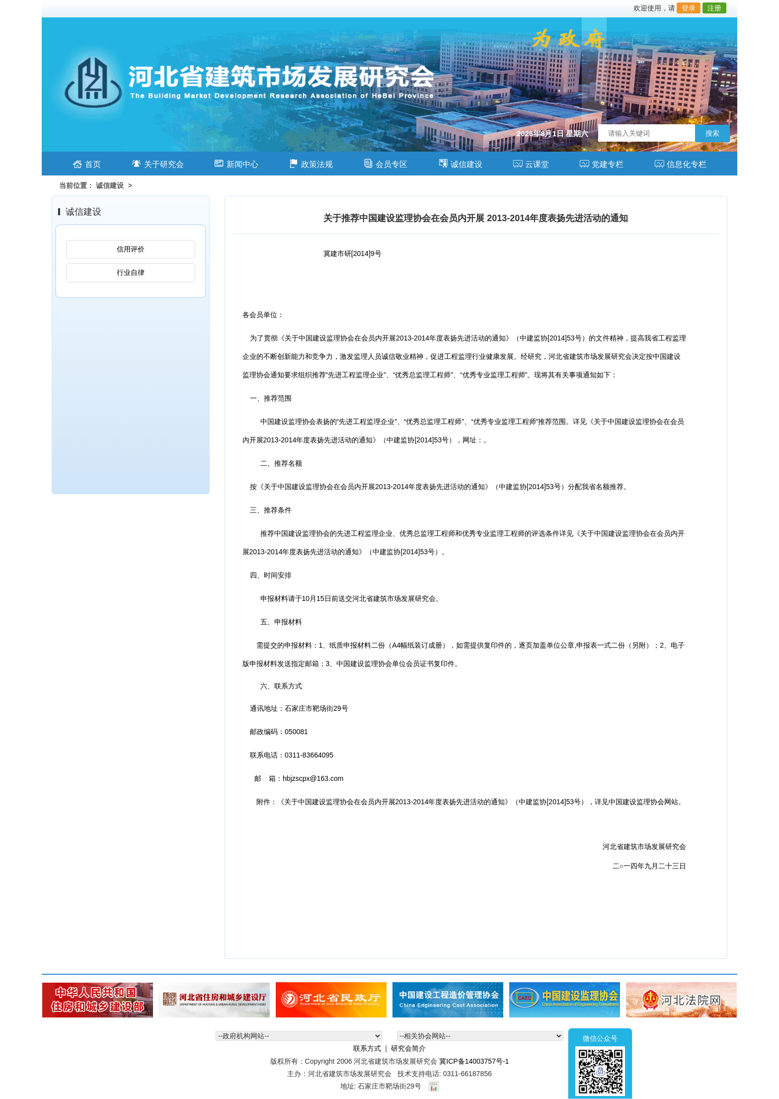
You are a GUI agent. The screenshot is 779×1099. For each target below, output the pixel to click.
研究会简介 (408, 1048)
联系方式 (367, 1048)
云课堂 (531, 163)
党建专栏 (601, 163)
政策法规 (311, 163)
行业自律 (131, 272)
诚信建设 (460, 163)
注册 (714, 8)
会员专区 (385, 163)
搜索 (712, 133)
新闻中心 (236, 163)
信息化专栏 (680, 163)
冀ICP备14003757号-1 (474, 1061)
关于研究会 (158, 163)
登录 (689, 8)
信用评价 (131, 249)
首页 (87, 163)
